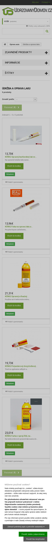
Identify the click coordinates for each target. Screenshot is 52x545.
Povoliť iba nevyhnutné (35, 539)
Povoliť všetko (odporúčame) (33, 534)
